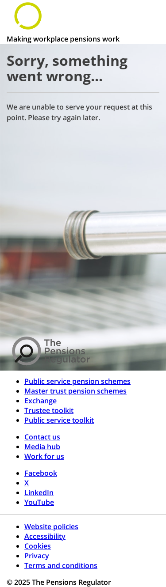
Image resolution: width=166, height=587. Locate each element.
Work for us (44, 456)
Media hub (42, 446)
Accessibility (45, 536)
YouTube (39, 502)
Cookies (37, 546)
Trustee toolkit (48, 410)
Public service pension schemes (77, 381)
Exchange (40, 400)
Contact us (42, 437)
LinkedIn (39, 492)
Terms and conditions (60, 565)
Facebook (40, 473)
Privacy (36, 555)
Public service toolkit (59, 420)
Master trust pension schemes (75, 391)
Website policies (51, 526)
